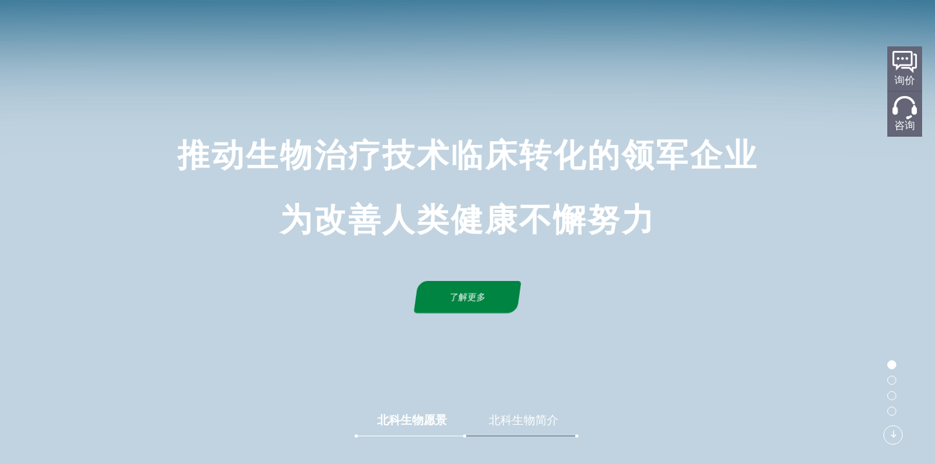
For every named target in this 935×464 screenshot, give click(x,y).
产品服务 (557, 29)
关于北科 (345, 29)
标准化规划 (485, 29)
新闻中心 (624, 29)
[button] (891, 364)
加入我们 (758, 29)
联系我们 (691, 29)
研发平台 (412, 29)
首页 (289, 29)
